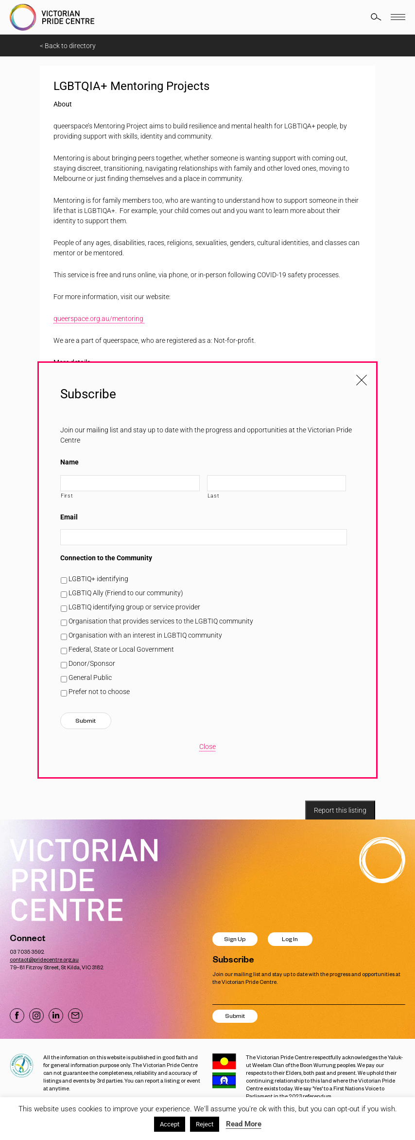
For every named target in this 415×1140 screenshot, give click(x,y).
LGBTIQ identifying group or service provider (134, 607)
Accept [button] (169, 1124)
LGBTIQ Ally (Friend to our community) (126, 593)
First (67, 495)
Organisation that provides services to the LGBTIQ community (161, 621)
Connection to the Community (106, 558)
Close (207, 746)
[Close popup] (361, 377)
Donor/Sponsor (92, 663)
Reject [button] (204, 1124)
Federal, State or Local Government (121, 649)
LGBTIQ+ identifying (98, 579)
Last (214, 495)
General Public (90, 677)
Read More (243, 1124)
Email (69, 517)
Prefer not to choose (99, 691)
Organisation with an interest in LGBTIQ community (145, 635)
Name (69, 462)
